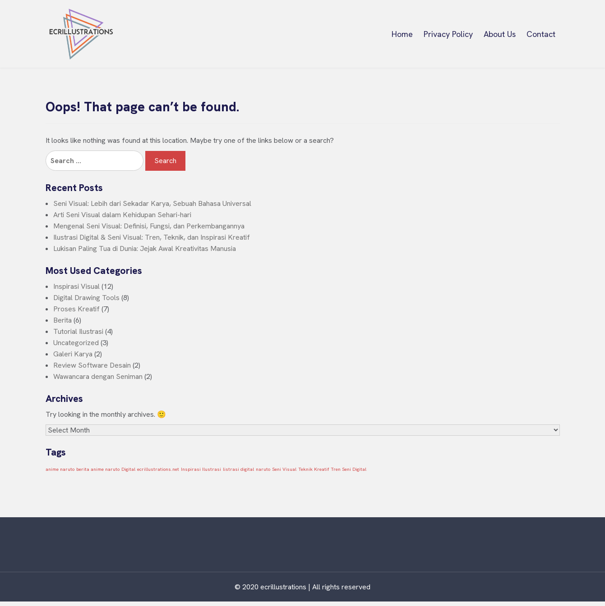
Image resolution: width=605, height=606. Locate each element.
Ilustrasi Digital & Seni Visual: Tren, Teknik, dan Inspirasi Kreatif (151, 237)
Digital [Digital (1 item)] (128, 469)
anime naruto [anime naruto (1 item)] (60, 469)
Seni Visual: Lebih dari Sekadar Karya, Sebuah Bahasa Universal (152, 203)
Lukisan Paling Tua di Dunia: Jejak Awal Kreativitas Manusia (144, 248)
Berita (62, 320)
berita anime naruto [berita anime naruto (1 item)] (98, 469)
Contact (540, 34)
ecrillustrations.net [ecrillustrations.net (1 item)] (158, 469)
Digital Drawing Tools (86, 297)
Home (402, 34)
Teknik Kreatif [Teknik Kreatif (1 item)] (313, 469)
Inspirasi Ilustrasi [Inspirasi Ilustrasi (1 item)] (201, 469)
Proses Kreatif (76, 309)
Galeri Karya (72, 354)
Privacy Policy (448, 34)
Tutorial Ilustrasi (78, 331)
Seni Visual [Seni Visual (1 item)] (284, 469)
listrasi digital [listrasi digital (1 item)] (238, 469)
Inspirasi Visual (76, 286)
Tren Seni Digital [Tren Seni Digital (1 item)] (348, 469)
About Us (500, 34)
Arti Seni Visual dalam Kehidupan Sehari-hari (122, 214)
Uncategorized (76, 342)
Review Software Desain (92, 365)
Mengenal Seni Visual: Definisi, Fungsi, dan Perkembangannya (149, 226)
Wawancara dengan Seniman (98, 376)
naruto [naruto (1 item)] (263, 469)
